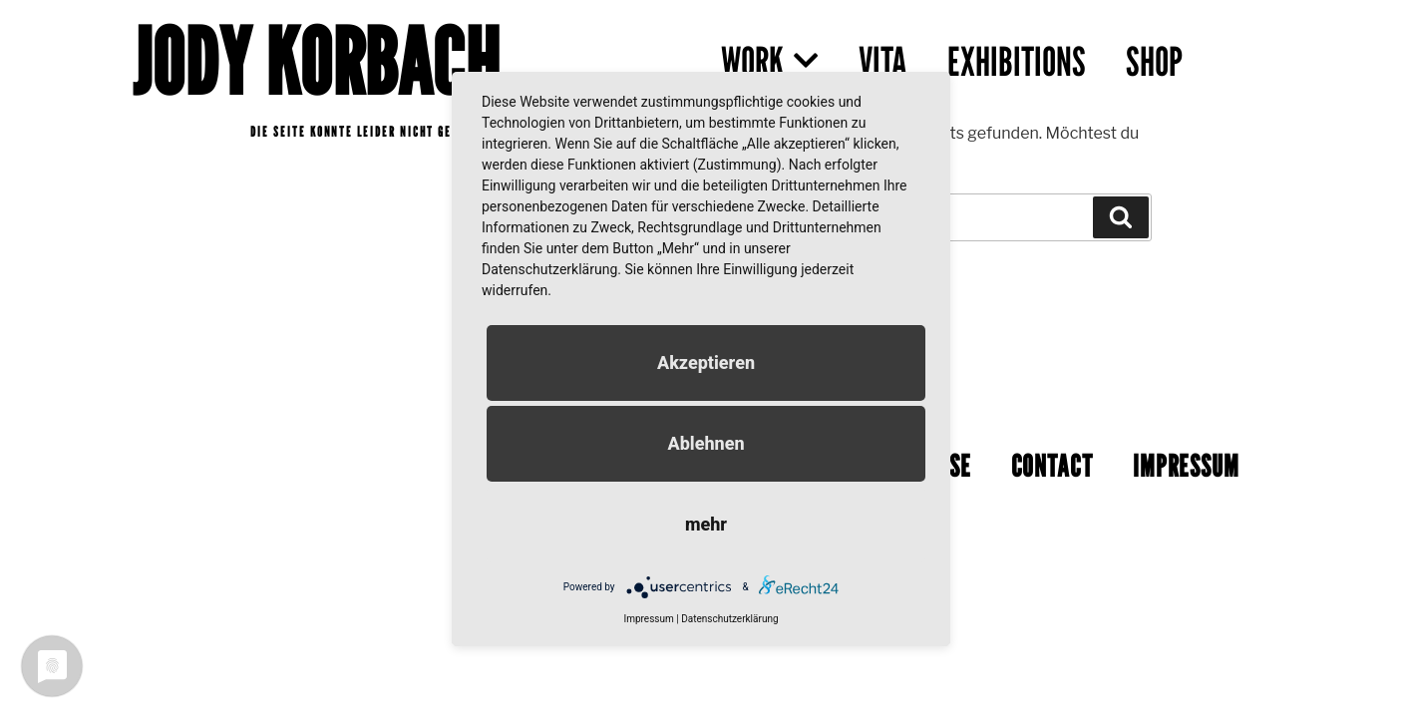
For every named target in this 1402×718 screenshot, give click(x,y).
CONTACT (1052, 459)
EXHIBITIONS (1016, 61)
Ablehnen (705, 443)
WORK (770, 61)
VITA (883, 61)
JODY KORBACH (316, 61)
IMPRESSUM (1186, 459)
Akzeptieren (706, 362)
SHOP (1154, 61)
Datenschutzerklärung (729, 618)
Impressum (648, 618)
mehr (706, 524)
